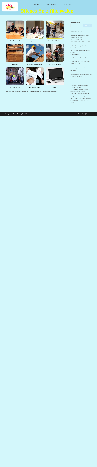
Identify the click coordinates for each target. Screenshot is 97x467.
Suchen (87, 25)
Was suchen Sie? (75, 22)
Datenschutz (81, 114)
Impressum (89, 114)
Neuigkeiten (51, 4)
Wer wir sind (67, 4)
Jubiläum (37, 4)
